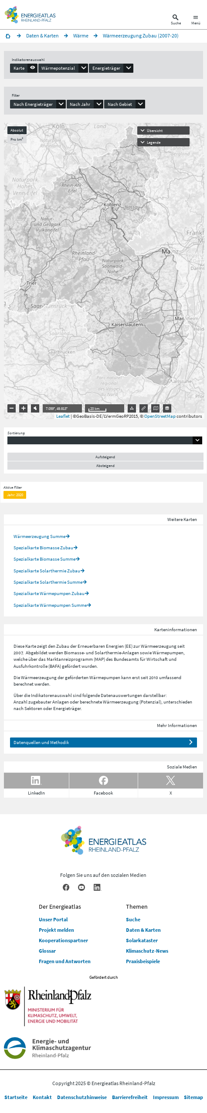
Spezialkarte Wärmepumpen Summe (50, 605)
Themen (137, 906)
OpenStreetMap (160, 416)
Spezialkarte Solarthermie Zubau (47, 571)
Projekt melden (56, 930)
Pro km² (16, 139)
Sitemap (193, 1097)
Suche (133, 919)
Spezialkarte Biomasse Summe (44, 559)
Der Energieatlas (60, 906)
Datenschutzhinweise (82, 1097)
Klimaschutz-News (147, 950)
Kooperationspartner (63, 940)
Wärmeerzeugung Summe (39, 536)
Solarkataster (142, 940)
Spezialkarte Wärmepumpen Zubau (49, 593)
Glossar (47, 950)
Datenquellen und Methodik (41, 742)
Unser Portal (53, 919)
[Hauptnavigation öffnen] (196, 20)
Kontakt (42, 1097)
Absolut (16, 130)
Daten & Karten (143, 930)
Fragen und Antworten (65, 961)
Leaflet (63, 416)
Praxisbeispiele (143, 961)
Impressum (166, 1097)
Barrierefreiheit (130, 1097)
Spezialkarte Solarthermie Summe (48, 582)
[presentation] (23, 68)
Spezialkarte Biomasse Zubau (43, 548)
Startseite (15, 1097)
